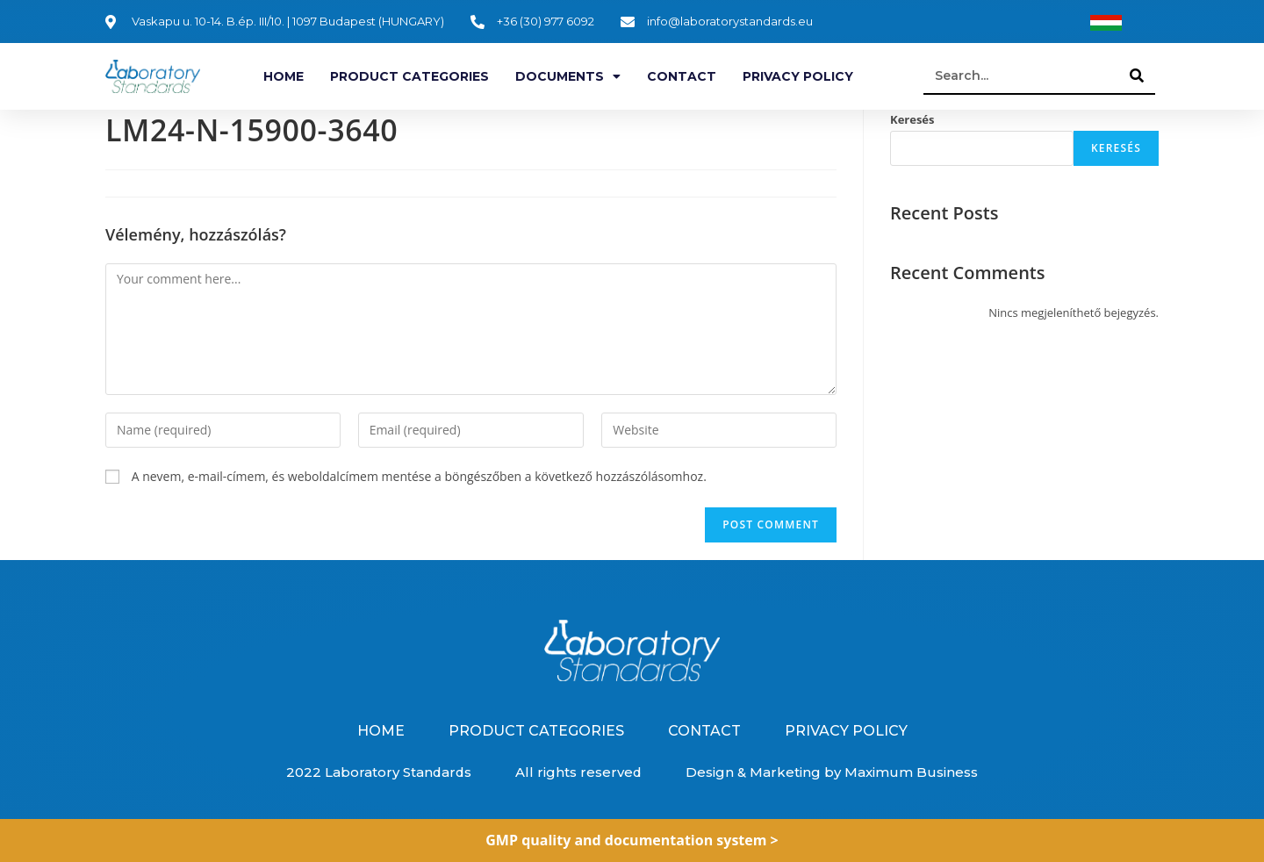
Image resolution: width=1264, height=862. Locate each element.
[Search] (1137, 75)
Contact (681, 76)
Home (283, 76)
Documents (568, 76)
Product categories (409, 76)
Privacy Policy (798, 76)
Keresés (912, 119)
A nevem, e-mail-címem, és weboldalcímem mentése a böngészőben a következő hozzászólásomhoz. (419, 476)
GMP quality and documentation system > (632, 840)
